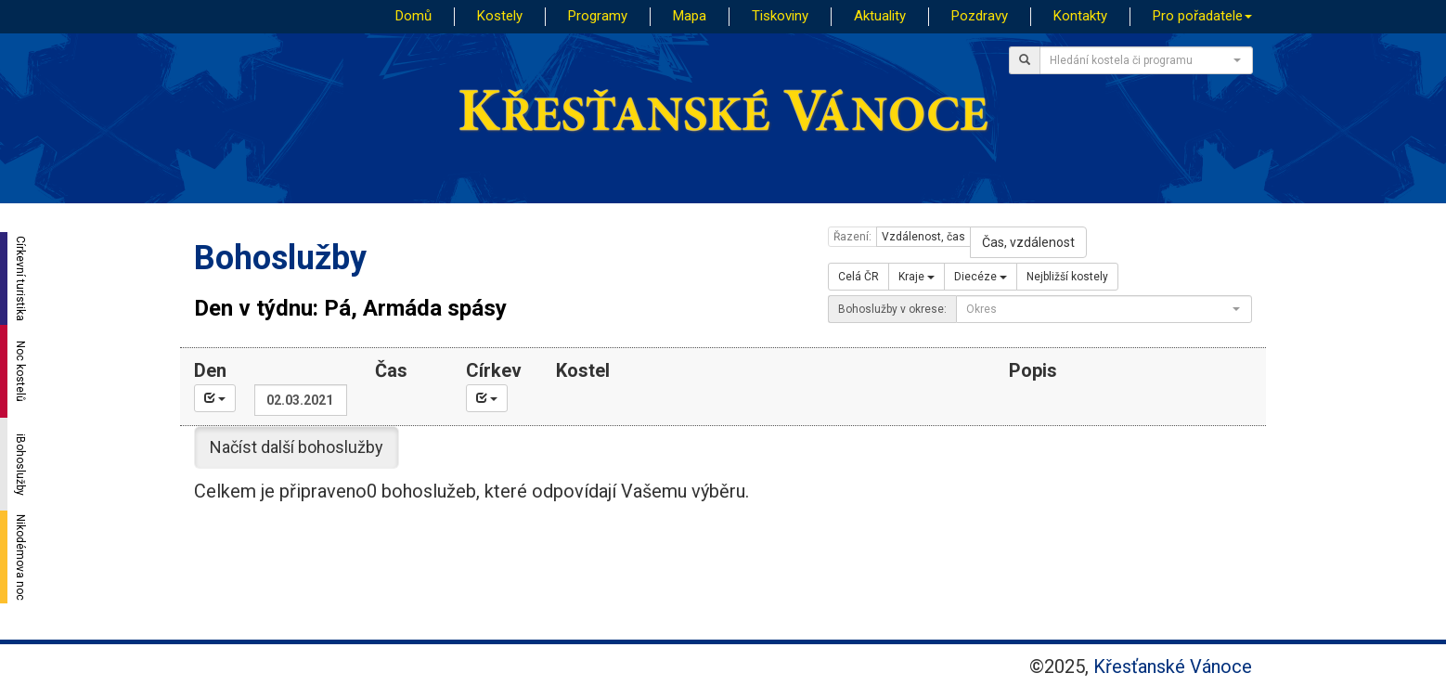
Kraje (916, 276)
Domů (413, 15)
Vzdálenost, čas (923, 236)
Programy (597, 15)
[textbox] (1141, 60)
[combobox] (1146, 60)
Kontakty (1080, 15)
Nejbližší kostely (1067, 276)
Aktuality (880, 15)
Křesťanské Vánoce (1172, 666)
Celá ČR (858, 276)
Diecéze (980, 276)
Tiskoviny (780, 15)
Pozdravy (979, 15)
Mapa (689, 15)
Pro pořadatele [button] (1202, 15)
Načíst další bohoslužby (296, 447)
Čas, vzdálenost (1028, 242)
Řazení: (852, 236)
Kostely (500, 15)
